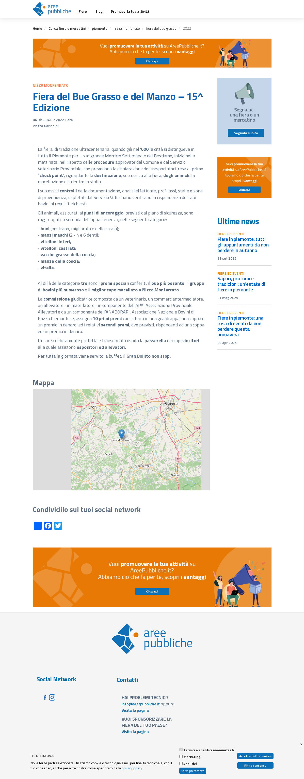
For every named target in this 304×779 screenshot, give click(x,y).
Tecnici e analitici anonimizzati (208, 750)
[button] (121, 434)
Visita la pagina (135, 710)
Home (37, 28)
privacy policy (132, 768)
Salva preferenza (192, 770)
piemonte (99, 28)
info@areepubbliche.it (141, 704)
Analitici (190, 763)
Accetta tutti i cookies (255, 756)
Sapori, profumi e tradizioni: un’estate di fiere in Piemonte (241, 283)
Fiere (83, 11)
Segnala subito (246, 133)
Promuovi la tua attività (130, 11)
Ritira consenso (255, 765)
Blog (99, 11)
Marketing (191, 756)
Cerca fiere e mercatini (67, 28)
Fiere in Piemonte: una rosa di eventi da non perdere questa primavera (240, 326)
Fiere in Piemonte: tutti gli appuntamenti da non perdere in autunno (243, 244)
